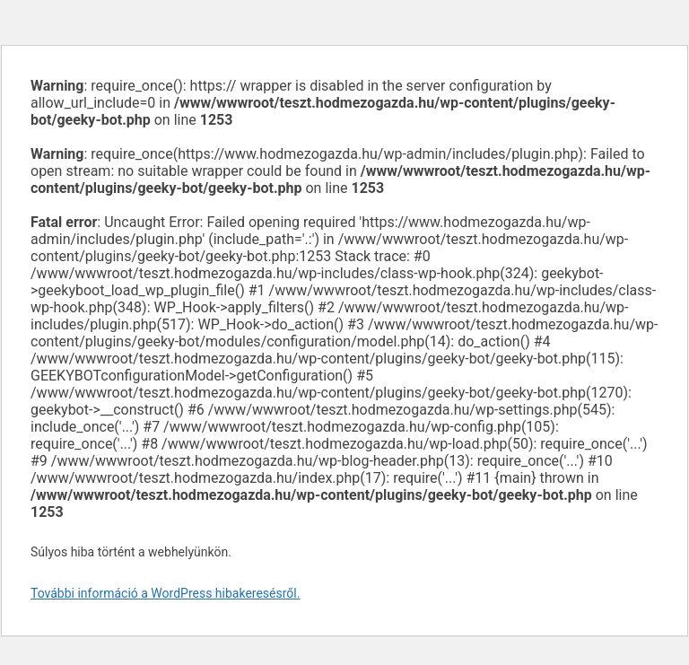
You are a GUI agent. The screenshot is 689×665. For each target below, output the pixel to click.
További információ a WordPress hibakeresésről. (165, 593)
